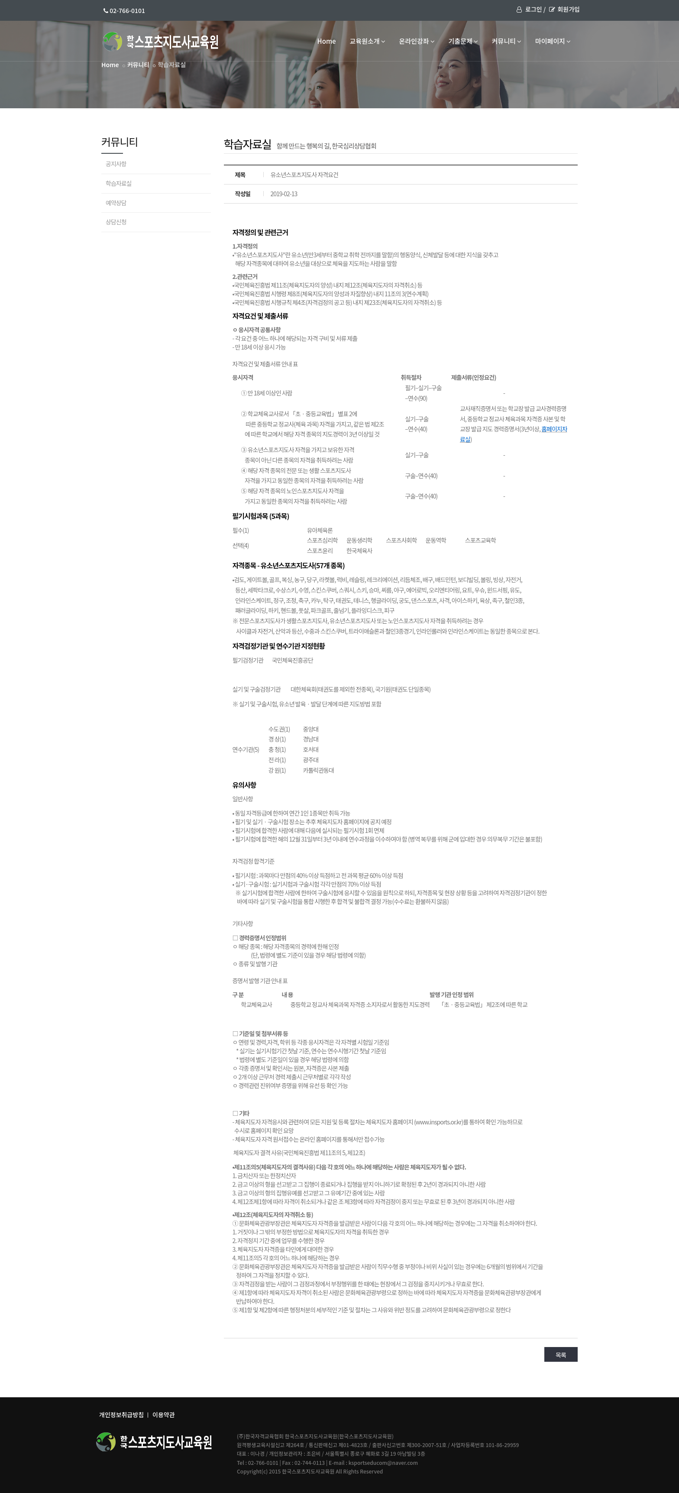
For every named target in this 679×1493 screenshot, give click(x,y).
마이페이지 (553, 40)
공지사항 (116, 163)
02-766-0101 (124, 10)
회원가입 (564, 9)
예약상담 (116, 202)
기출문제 (463, 40)
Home (326, 40)
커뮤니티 (506, 40)
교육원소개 (367, 40)
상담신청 (116, 221)
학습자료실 (118, 183)
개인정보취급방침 (121, 1414)
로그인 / (531, 9)
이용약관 (163, 1414)
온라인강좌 (417, 40)
